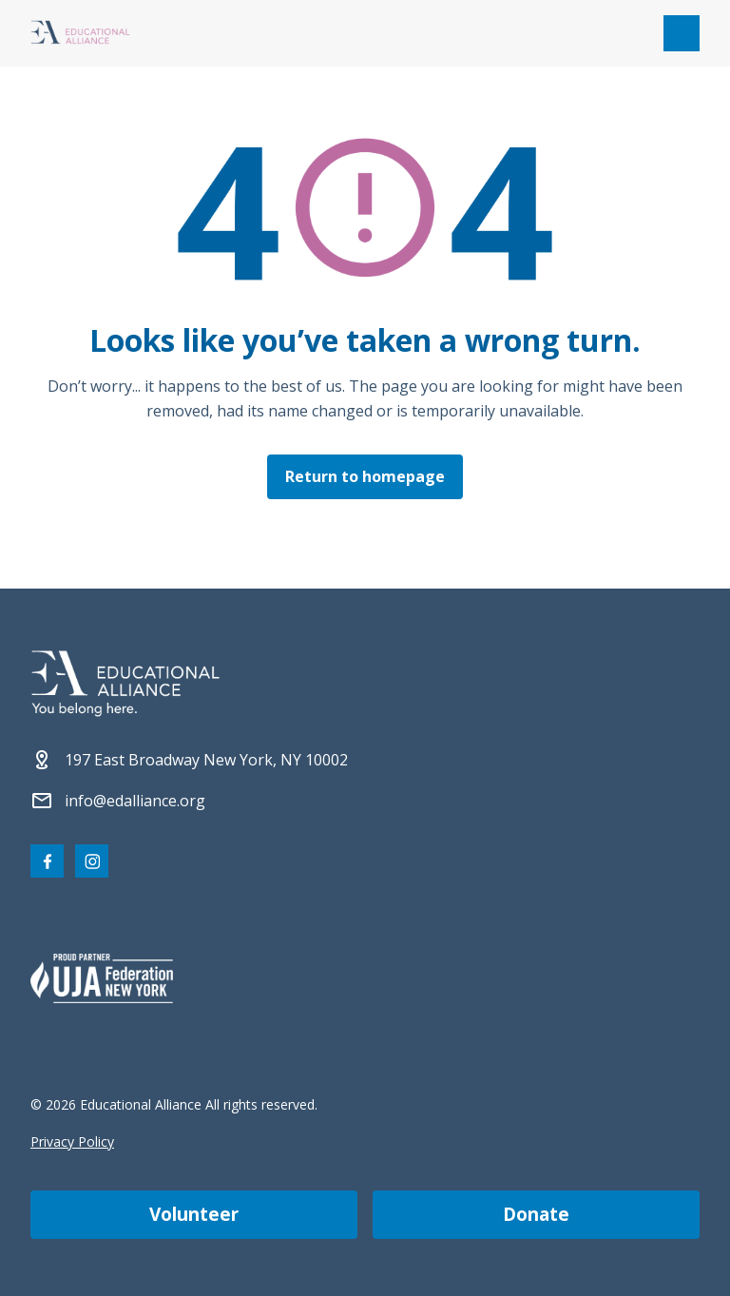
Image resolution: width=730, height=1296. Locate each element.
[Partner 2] (101, 978)
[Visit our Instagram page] (91, 861)
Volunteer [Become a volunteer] (194, 1214)
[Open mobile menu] (681, 33)
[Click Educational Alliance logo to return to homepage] (80, 34)
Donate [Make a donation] (536, 1214)
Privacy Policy (72, 1141)
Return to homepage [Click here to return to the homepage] (365, 476)
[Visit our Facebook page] (47, 861)
